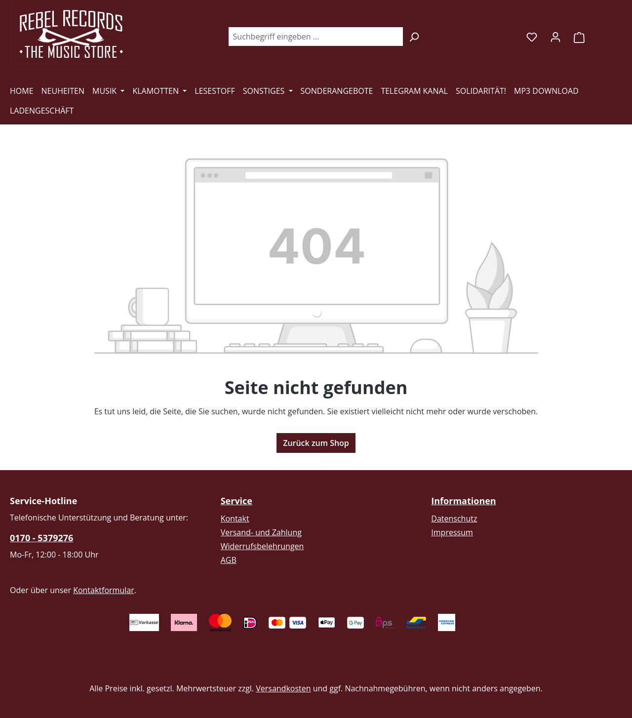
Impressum (452, 532)
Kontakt (235, 518)
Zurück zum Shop (316, 443)
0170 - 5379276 (41, 538)
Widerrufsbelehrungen (262, 546)
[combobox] (315, 36)
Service (236, 501)
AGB (229, 560)
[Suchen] (414, 36)
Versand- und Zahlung (261, 532)
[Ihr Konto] (555, 36)
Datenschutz (454, 518)
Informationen (463, 501)
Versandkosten (283, 688)
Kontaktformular (103, 590)
